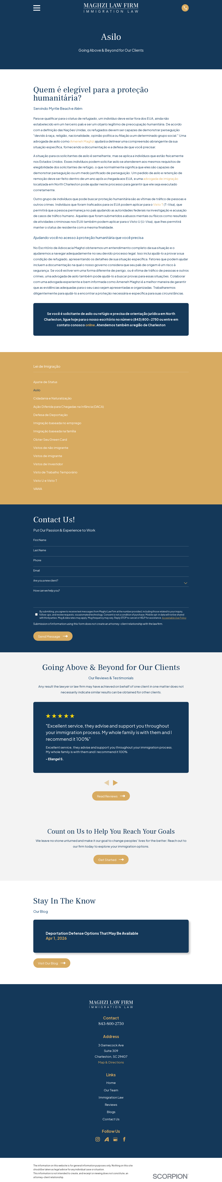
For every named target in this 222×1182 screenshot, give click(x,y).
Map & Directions (111, 1062)
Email (36, 570)
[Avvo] (106, 1139)
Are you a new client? (45, 580)
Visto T (158, 204)
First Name (39, 540)
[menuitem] (111, 382)
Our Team (111, 1090)
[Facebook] (124, 1139)
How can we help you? (46, 590)
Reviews (111, 1104)
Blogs (111, 1112)
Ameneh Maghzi (82, 141)
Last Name (39, 550)
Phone (37, 560)
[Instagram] (97, 1139)
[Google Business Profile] (115, 1139)
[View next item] (115, 783)
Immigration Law (111, 1097)
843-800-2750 (111, 1023)
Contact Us (111, 1119)
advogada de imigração (160, 179)
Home (111, 1083)
